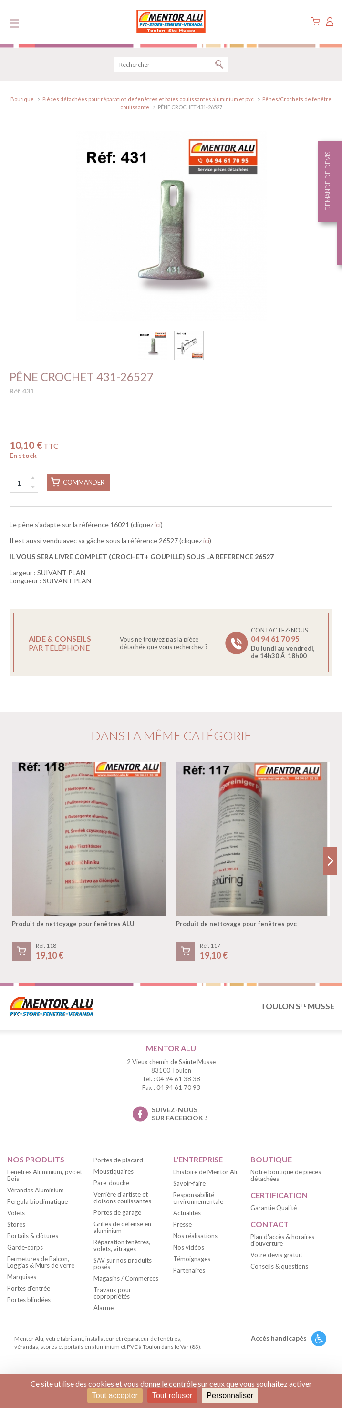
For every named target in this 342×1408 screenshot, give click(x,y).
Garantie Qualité (273, 1207)
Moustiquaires (113, 1171)
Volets (16, 1213)
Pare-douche (111, 1183)
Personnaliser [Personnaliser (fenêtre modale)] (230, 1395)
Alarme (103, 1308)
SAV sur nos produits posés (122, 1263)
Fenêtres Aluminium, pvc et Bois (44, 1175)
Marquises (21, 1277)
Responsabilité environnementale (198, 1198)
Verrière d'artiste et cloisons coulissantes (122, 1198)
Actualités (187, 1213)
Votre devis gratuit (276, 1255)
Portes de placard (118, 1160)
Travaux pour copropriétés (112, 1293)
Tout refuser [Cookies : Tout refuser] (172, 1395)
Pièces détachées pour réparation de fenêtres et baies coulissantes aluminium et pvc (148, 99)
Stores (16, 1224)
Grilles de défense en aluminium (122, 1227)
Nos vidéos (188, 1247)
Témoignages (191, 1259)
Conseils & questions (279, 1266)
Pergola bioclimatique (37, 1201)
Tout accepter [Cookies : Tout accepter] (115, 1395)
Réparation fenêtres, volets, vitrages (121, 1245)
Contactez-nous (283, 643)
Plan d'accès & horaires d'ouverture (282, 1240)
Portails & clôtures (32, 1236)
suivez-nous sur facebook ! (179, 1114)
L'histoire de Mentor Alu (206, 1172)
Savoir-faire (189, 1183)
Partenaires (189, 1270)
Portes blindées (29, 1300)
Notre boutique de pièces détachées (285, 1175)
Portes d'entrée (28, 1288)
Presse (182, 1224)
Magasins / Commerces (125, 1278)
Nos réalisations (195, 1236)
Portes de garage (117, 1212)
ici (158, 524)
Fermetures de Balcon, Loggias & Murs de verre (40, 1262)
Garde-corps (25, 1247)
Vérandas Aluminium (35, 1190)
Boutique (22, 99)
